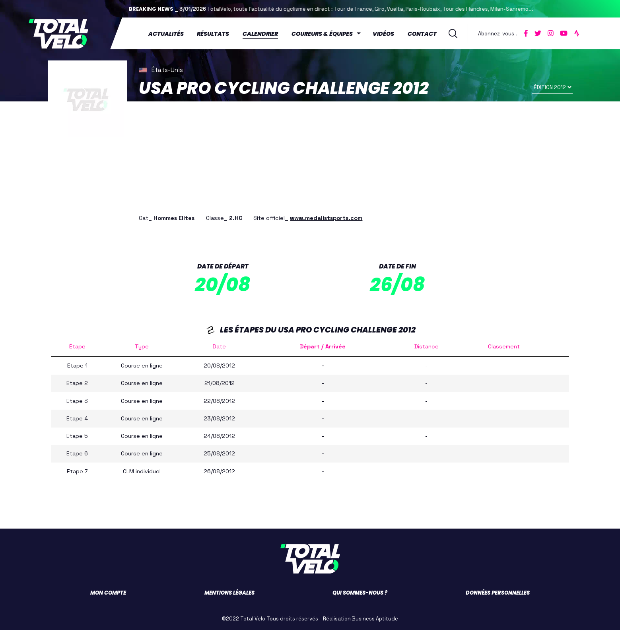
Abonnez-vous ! (497, 33)
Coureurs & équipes (322, 34)
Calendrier (260, 34)
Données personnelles (498, 592)
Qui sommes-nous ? (359, 592)
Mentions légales (229, 592)
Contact (422, 34)
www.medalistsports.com (326, 217)
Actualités (166, 34)
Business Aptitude (375, 618)
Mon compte (108, 592)
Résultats (213, 34)
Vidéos (383, 34)
